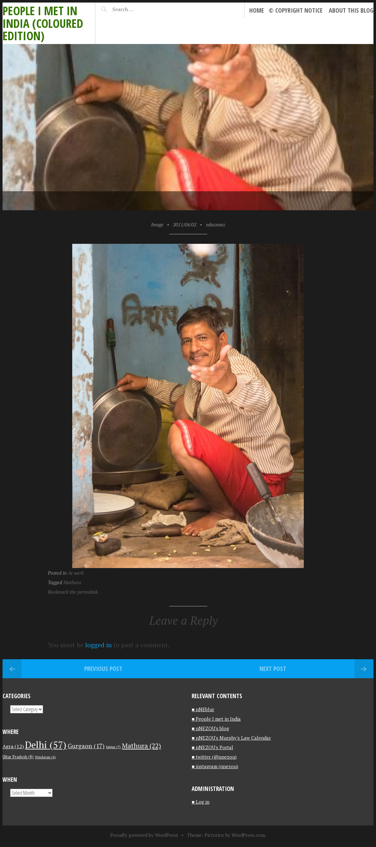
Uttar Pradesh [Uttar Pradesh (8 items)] (18, 757)
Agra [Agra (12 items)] (13, 746)
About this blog (351, 10)
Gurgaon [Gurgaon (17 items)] (86, 746)
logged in (98, 645)
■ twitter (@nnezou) (214, 757)
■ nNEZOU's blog (210, 728)
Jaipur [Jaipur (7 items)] (113, 746)
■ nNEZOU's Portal (212, 747)
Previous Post (103, 668)
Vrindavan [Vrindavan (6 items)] (45, 757)
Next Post (272, 668)
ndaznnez (215, 224)
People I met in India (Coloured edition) (43, 23)
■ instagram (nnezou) (215, 766)
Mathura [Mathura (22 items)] (141, 745)
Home (256, 10)
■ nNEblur (203, 709)
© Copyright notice (295, 10)
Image (157, 224)
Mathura (72, 582)
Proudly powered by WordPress (144, 835)
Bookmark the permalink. (73, 592)
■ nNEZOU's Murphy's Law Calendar (231, 738)
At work (76, 573)
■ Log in (200, 802)
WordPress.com (248, 835)
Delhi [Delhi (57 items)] (46, 745)
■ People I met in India (216, 719)
